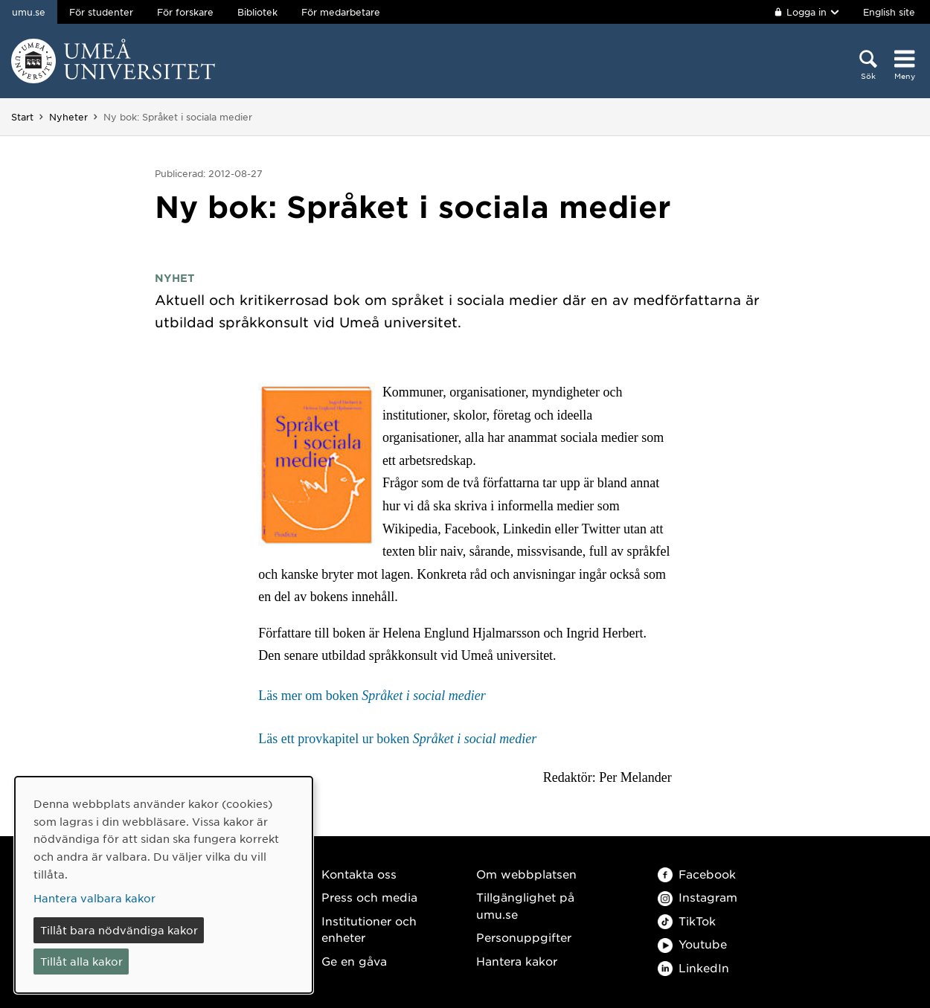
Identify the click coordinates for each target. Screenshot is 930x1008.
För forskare (185, 12)
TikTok (687, 921)
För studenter (101, 12)
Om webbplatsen (526, 874)
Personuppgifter (523, 937)
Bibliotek (257, 12)
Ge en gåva (354, 961)
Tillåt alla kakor (81, 961)
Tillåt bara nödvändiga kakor (119, 930)
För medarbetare (340, 12)
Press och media (369, 897)
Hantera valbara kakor (94, 898)
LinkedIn (693, 967)
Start (22, 117)
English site (889, 12)
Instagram (697, 897)
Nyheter (68, 117)
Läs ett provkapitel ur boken (397, 738)
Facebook (697, 874)
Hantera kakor (516, 961)
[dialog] (163, 885)
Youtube (692, 944)
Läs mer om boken (371, 695)
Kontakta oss (359, 874)
